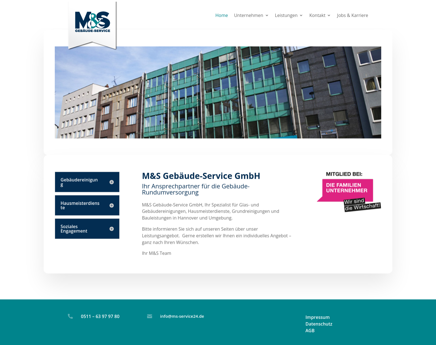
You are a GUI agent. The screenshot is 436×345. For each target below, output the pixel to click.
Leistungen (286, 15)
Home (221, 15)
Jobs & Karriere (352, 15)
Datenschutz (318, 324)
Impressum (317, 317)
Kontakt (317, 15)
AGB (309, 330)
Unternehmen (248, 15)
